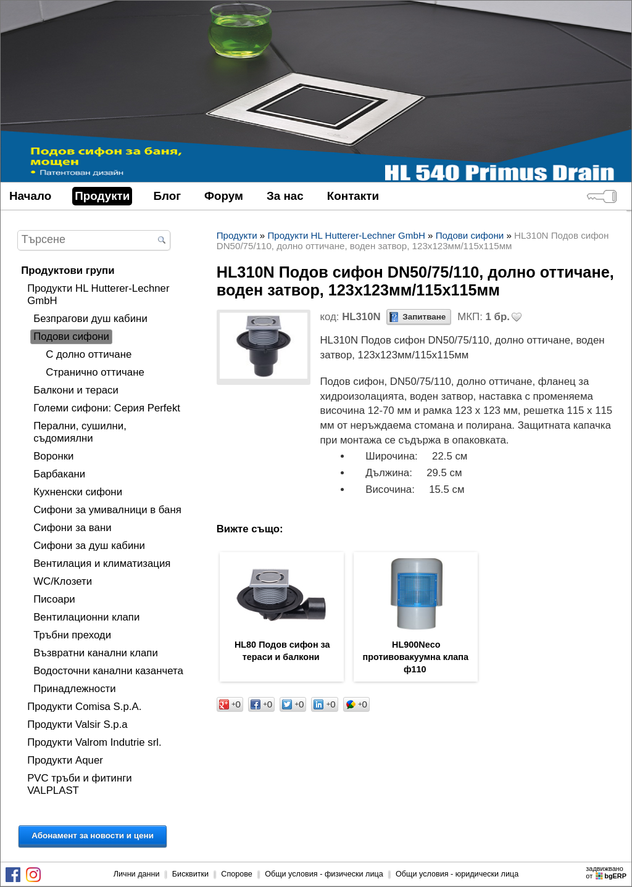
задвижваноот (607, 872)
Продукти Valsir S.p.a (77, 724)
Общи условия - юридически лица (457, 874)
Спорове (236, 874)
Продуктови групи (67, 270)
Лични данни (137, 874)
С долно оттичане (88, 354)
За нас (285, 195)
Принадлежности (74, 689)
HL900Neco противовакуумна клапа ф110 (416, 657)
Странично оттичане (95, 372)
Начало (30, 195)
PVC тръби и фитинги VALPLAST (79, 784)
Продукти (102, 195)
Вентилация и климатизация (101, 563)
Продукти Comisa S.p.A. (84, 706)
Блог (167, 195)
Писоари (54, 599)
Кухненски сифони (77, 492)
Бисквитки (190, 874)
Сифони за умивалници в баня (107, 510)
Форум (223, 195)
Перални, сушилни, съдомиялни (80, 432)
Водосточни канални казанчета (108, 671)
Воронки (53, 456)
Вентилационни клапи (86, 617)
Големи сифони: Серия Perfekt (106, 408)
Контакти (353, 195)
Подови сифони (71, 336)
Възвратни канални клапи (95, 653)
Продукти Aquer (65, 760)
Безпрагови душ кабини (90, 318)
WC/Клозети (62, 581)
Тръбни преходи (72, 635)
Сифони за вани (72, 528)
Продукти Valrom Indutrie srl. (94, 742)
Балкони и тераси (75, 390)
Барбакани (59, 474)
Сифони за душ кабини (89, 545)
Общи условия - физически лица (324, 874)
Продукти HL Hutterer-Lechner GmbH (98, 295)
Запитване (424, 316)
